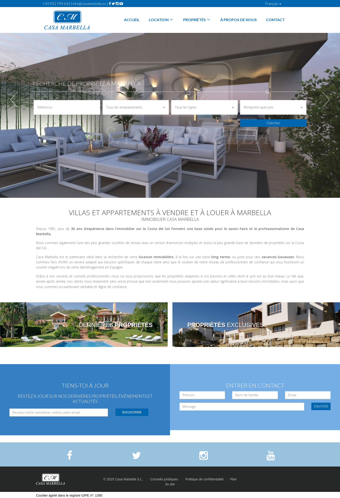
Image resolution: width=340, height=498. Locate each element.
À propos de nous (238, 19)
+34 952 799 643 (56, 3)
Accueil (132, 19)
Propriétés (197, 19)
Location (161, 19)
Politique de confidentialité (204, 479)
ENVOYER (321, 406)
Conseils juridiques (164, 479)
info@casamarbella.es (89, 3)
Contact (275, 19)
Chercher (273, 123)
